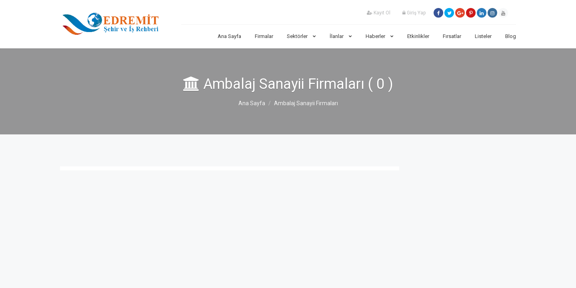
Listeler (483, 36)
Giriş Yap (414, 13)
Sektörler (301, 36)
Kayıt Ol (378, 13)
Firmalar (264, 36)
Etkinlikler (418, 36)
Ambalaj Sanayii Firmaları (306, 103)
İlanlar (341, 36)
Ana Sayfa (229, 36)
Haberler (380, 36)
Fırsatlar (452, 36)
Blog (510, 36)
